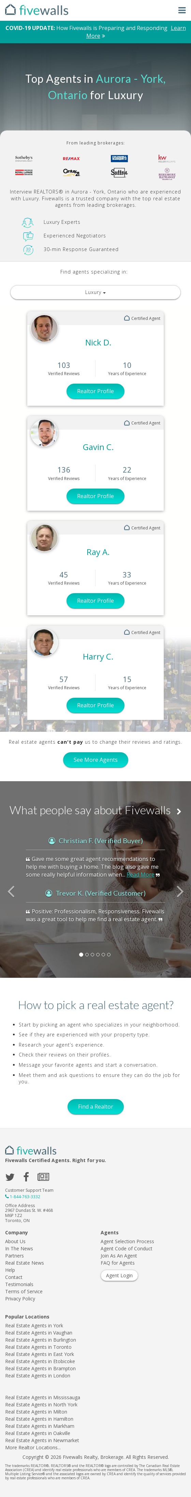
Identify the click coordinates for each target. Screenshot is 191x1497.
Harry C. (98, 656)
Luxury (95, 292)
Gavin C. (98, 446)
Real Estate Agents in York (34, 1325)
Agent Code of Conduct (126, 1248)
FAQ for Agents (118, 1263)
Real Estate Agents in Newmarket (42, 1440)
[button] (14, 894)
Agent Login (119, 1275)
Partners (14, 1255)
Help (10, 1270)
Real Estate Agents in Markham (39, 1426)
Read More (141, 874)
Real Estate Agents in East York (39, 1354)
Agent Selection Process (127, 1241)
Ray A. (98, 551)
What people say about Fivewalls (95, 810)
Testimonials (19, 1284)
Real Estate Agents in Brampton (40, 1368)
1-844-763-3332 (25, 1197)
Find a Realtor (95, 1106)
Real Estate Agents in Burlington (40, 1340)
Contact (14, 1277)
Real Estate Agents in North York (41, 1404)
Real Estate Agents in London (37, 1375)
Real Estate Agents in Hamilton (39, 1419)
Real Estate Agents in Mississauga (42, 1397)
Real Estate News (24, 1263)
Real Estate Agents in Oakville (37, 1433)
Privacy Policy (20, 1298)
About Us (15, 1241)
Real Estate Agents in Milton (36, 1411)
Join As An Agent (119, 1255)
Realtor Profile (95, 391)
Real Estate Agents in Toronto (38, 1347)
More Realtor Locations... (33, 1447)
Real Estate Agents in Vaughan (38, 1332)
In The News (19, 1248)
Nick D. (98, 342)
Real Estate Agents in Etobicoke (40, 1361)
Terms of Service (24, 1291)
